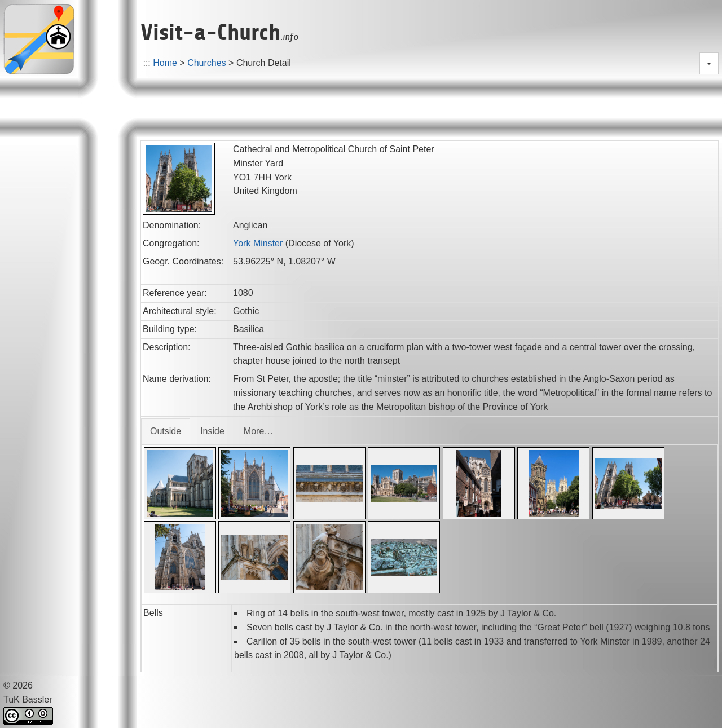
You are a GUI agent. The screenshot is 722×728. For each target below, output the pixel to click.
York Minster (258, 243)
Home (165, 63)
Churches (206, 63)
